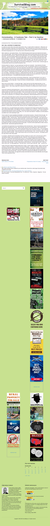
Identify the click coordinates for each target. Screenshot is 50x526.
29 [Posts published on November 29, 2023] (35, 473)
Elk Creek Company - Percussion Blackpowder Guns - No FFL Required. (17, 170)
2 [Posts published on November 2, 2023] (38, 468)
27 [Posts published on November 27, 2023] (28, 473)
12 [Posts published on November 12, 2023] (25, 470)
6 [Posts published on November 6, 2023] (28, 469)
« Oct (26, 475)
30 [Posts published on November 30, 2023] (38, 473)
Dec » (29, 475)
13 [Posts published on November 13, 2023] (28, 470)
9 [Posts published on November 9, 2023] (38, 469)
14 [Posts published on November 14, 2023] (32, 470)
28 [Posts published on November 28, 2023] (32, 473)
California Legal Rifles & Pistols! (9, 167)
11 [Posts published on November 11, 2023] (45, 469)
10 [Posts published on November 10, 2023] (42, 469)
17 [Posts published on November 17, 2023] (42, 470)
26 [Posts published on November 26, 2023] (25, 473)
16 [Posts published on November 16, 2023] (38, 470)
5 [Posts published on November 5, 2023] (25, 469)
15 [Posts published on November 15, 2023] (35, 470)
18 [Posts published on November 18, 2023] (45, 470)
